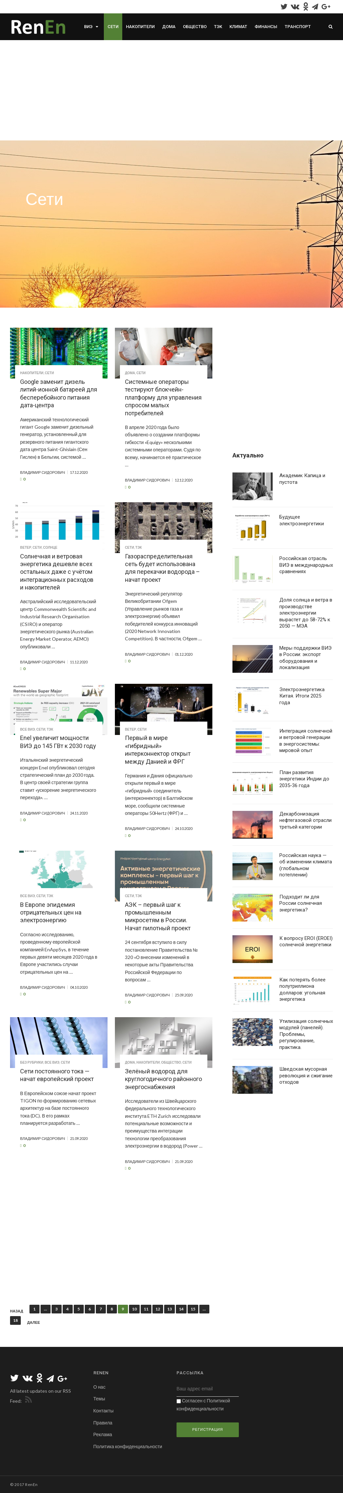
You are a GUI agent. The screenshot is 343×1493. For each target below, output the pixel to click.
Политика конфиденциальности (127, 1446)
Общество (195, 26)
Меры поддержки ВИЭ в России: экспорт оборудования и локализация (305, 658)
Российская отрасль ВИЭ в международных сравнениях (306, 564)
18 (15, 1320)
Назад (16, 1311)
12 (157, 1308)
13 (169, 1308)
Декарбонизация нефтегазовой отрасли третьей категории (305, 820)
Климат (238, 26)
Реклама (102, 1434)
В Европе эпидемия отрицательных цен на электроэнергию (50, 912)
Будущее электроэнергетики (301, 520)
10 (134, 1308)
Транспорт (298, 26)
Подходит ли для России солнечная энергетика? (300, 903)
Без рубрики (31, 1062)
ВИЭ (88, 26)
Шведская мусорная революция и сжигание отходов (306, 1075)
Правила (103, 1422)
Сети (113, 26)
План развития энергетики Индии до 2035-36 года (304, 778)
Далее (33, 1322)
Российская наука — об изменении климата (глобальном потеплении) (305, 865)
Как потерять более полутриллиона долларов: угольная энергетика (302, 989)
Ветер (25, 547)
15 (193, 1308)
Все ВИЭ (27, 729)
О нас (99, 1387)
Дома (169, 26)
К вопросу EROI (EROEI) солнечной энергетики (306, 941)
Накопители (140, 26)
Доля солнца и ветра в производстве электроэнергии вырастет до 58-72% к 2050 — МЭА (305, 613)
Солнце (50, 547)
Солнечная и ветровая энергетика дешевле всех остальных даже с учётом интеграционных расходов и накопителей (56, 572)
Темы (99, 1398)
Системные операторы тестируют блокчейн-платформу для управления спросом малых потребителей (163, 397)
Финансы (266, 26)
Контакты (103, 1410)
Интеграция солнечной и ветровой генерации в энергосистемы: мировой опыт (305, 741)
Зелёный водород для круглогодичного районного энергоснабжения (163, 1079)
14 (181, 1308)
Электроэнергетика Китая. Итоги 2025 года (302, 696)
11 (146, 1308)
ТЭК (218, 26)
